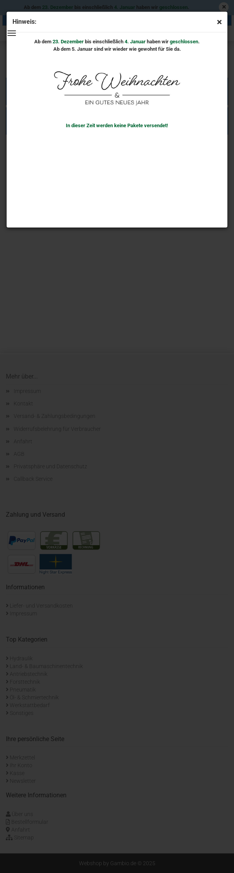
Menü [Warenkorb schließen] (11, 33)
